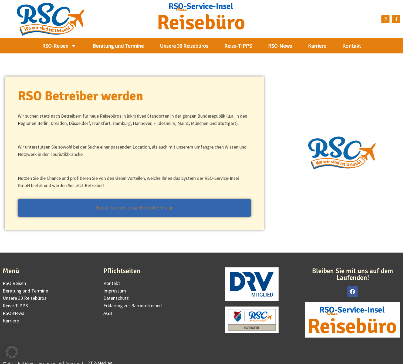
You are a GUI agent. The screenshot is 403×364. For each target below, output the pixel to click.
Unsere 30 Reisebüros (184, 45)
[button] (12, 352)
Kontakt (351, 45)
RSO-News (280, 45)
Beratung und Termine (118, 45)
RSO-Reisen (59, 45)
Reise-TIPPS (238, 45)
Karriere (317, 45)
